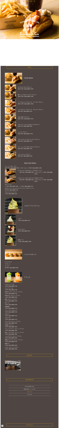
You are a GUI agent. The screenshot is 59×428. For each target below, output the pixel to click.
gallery (30, 0)
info (34, 0)
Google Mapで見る (29, 424)
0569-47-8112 (29, 391)
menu (27, 0)
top (24, 0)
